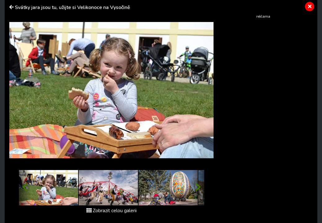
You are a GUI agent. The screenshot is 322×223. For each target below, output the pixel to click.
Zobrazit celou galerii (111, 210)
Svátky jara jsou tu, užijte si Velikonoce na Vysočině (72, 7)
